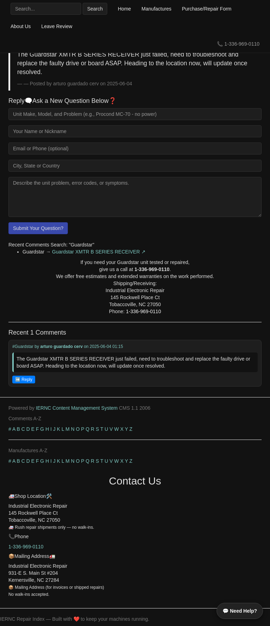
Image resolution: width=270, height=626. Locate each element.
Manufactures (157, 9)
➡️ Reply (23, 379)
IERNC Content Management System (77, 408)
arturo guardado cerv (61, 346)
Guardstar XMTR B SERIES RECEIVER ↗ (99, 252)
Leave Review (56, 26)
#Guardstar (22, 346)
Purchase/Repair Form (206, 9)
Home (124, 9)
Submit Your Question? (38, 228)
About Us (21, 26)
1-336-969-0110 (241, 44)
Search (95, 9)
